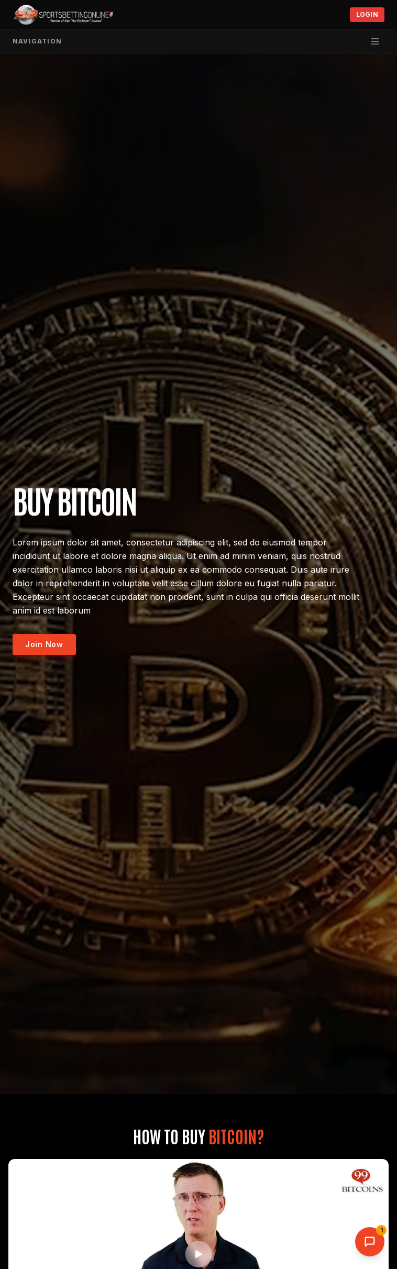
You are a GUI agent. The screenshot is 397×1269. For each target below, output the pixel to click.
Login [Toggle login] (367, 14)
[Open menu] (375, 41)
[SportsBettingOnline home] (64, 14)
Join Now (44, 644)
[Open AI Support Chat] (369, 1241)
